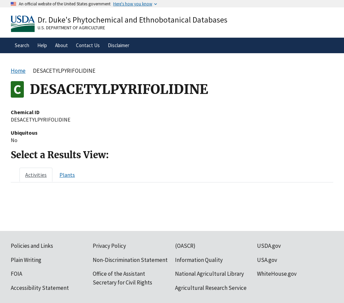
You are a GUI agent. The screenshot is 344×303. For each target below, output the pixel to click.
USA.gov (267, 260)
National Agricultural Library (209, 273)
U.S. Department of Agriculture (71, 28)
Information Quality (199, 260)
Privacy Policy (109, 245)
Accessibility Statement (40, 288)
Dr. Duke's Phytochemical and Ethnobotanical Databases (132, 20)
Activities (36, 174)
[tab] (36, 174)
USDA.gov (269, 245)
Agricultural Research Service (211, 288)
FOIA (16, 273)
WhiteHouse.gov (277, 273)
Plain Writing (26, 260)
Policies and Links (32, 245)
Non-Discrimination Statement (130, 260)
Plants (67, 174)
